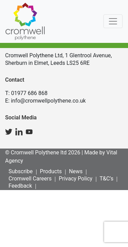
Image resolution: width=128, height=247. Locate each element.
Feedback (20, 186)
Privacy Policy (76, 178)
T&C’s (107, 178)
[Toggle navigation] (113, 21)
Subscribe (21, 171)
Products (51, 171)
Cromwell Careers (30, 178)
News (76, 171)
